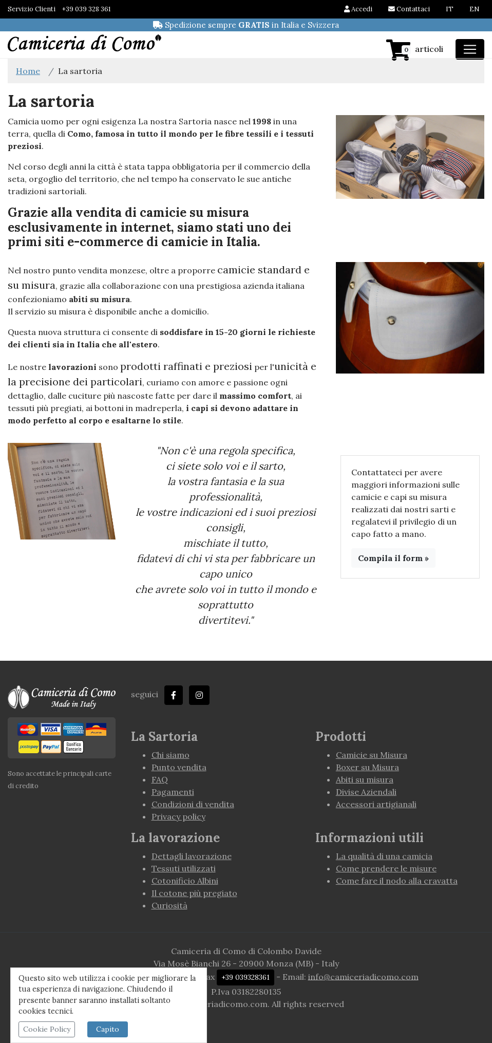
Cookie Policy (46, 1029)
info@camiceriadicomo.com (363, 976)
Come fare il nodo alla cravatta (397, 881)
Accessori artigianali (376, 804)
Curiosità (169, 905)
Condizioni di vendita (193, 804)
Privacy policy (178, 816)
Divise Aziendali (366, 792)
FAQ (160, 779)
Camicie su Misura (371, 755)
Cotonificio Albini (185, 881)
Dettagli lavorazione (192, 856)
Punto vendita (179, 767)
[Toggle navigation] (470, 49)
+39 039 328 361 (86, 9)
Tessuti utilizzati (184, 868)
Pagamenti (173, 792)
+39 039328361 (245, 977)
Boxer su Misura (367, 767)
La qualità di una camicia (384, 856)
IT (449, 9)
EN (474, 9)
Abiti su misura (364, 779)
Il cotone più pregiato (194, 893)
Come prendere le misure (386, 868)
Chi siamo (171, 755)
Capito (107, 1029)
